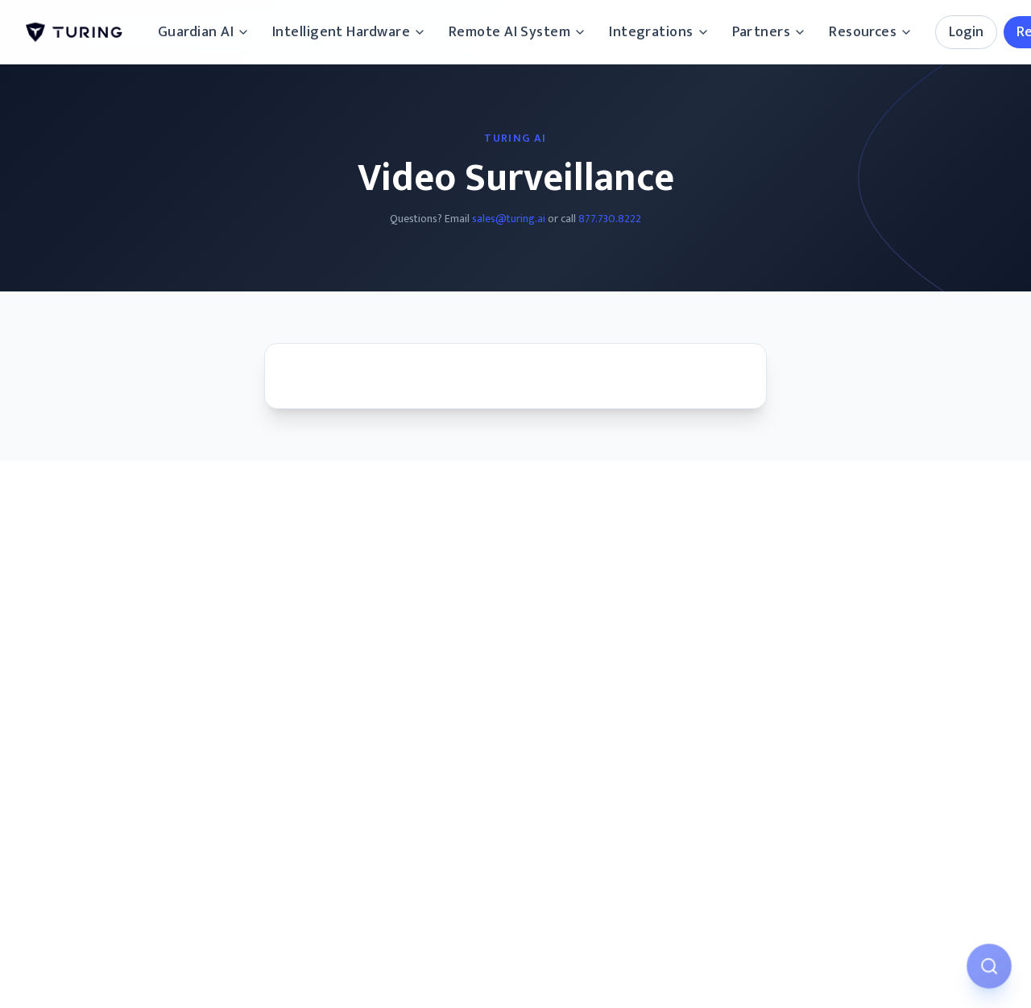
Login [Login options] (966, 32)
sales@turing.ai (508, 218)
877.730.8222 (609, 218)
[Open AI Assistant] (989, 966)
